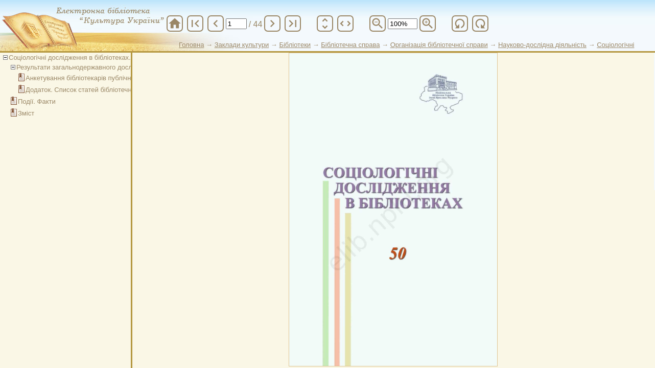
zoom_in (427, 23)
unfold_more (325, 23)
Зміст (26, 113)
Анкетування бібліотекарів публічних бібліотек (96, 78)
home (175, 23)
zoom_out (377, 23)
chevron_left (215, 23)
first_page (195, 23)
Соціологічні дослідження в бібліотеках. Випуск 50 (86, 57)
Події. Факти (37, 101)
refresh (460, 23)
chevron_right (272, 23)
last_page (293, 23)
